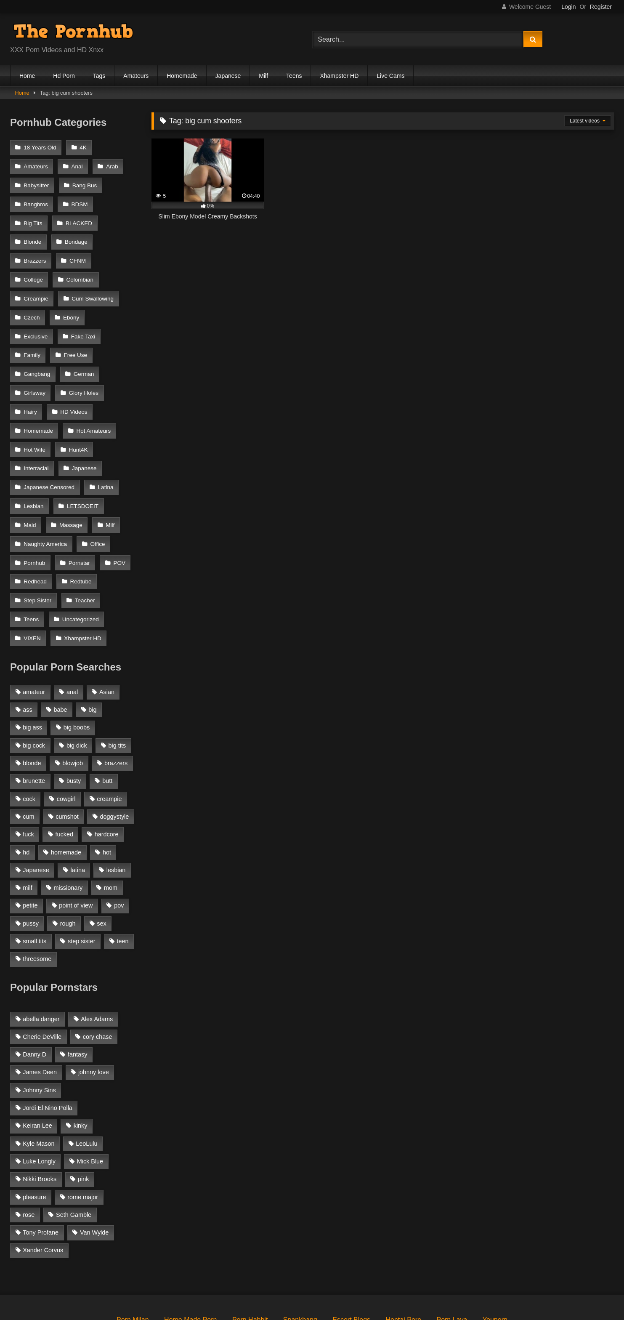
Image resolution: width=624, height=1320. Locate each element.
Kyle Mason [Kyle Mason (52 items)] (38, 1097)
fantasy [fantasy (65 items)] (77, 1008)
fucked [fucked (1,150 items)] (64, 788)
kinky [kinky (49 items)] (81, 1079)
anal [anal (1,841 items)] (72, 646)
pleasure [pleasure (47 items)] (34, 1150)
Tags (99, 75)
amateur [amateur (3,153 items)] (34, 646)
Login (568, 6)
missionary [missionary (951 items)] (67, 841)
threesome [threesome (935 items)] (37, 913)
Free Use (35, 336)
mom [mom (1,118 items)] (110, 841)
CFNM (76, 250)
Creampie (85, 267)
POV (117, 525)
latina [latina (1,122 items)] (78, 824)
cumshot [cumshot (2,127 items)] (67, 770)
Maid (83, 473)
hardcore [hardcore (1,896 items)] (107, 788)
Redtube (79, 542)
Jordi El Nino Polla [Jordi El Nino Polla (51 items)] (47, 1062)
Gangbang (82, 336)
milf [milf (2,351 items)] (27, 841)
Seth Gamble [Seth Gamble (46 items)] (73, 1169)
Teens (294, 75)
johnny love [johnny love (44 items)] (93, 1026)
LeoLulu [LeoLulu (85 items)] (86, 1097)
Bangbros (36, 198)
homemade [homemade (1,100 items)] (66, 806)
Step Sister (37, 559)
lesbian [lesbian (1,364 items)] (116, 824)
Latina (31, 456)
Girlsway (77, 353)
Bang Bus (83, 181)
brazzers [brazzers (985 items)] (115, 717)
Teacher (84, 559)
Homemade (182, 75)
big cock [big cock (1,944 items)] (34, 699)
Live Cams (390, 75)
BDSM (78, 198)
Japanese (228, 75)
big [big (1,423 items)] (92, 663)
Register (601, 6)
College (117, 250)
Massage (35, 490)
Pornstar (78, 525)
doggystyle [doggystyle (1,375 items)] (114, 770)
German (34, 353)
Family (78, 319)
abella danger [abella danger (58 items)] (41, 972)
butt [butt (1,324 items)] (107, 735)
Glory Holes (38, 370)
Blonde (32, 233)
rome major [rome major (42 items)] (82, 1150)
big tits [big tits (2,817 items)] (117, 699)
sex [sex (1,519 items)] (101, 877)
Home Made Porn (190, 1273)
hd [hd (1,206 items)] (26, 806)
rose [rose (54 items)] (29, 1169)
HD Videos (37, 387)
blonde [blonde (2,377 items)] (32, 717)
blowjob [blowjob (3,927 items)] (72, 717)
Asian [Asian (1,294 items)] (106, 646)
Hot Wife (91, 405)
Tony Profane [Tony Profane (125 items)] (40, 1186)
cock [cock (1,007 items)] (29, 752)
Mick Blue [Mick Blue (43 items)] (90, 1115)
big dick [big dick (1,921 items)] (76, 699)
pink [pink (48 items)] (83, 1133)
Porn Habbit (250, 1273)
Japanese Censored (95, 439)
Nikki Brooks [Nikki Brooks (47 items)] (39, 1133)
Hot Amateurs (41, 405)
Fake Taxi (36, 319)
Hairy (82, 370)
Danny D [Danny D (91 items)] (34, 1008)
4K (81, 147)
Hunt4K (33, 422)
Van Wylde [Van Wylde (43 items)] (94, 1186)
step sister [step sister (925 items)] (82, 895)
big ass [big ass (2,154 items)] (32, 681)
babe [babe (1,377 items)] (60, 663)
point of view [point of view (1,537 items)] (76, 859)
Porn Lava (451, 1273)
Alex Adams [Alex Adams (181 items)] (97, 972)
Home (27, 75)
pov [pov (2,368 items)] (119, 859)
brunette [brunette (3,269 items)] (34, 735)
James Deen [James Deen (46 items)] (40, 1026)
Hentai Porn (404, 1273)
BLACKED (77, 216)
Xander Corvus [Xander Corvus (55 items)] (43, 1204)
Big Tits (33, 216)
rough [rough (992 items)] (68, 877)
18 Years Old (40, 147)
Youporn (495, 1273)
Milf (263, 75)
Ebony (32, 301)
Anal (76, 164)
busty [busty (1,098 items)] (73, 735)
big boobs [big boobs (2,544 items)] (77, 681)
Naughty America (45, 508)
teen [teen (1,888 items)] (122, 895)
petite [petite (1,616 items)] (30, 859)
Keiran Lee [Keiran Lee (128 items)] (37, 1079)
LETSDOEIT (39, 473)
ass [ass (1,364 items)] (27, 663)
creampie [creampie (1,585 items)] (109, 752)
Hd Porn (63, 75)
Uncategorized (79, 576)
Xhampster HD (339, 75)
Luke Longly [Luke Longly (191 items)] (39, 1115)
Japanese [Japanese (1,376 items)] (36, 824)
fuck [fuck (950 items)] (28, 788)
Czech (96, 284)
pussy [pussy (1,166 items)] (31, 877)
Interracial (77, 422)
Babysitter (36, 181)
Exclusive (74, 301)
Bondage (75, 233)
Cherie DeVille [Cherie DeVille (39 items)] (42, 990)
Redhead (35, 542)
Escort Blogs (351, 1273)
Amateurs (136, 75)
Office (96, 508)
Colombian (37, 267)
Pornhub (34, 525)
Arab (110, 164)
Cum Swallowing (45, 284)
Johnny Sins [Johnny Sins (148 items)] (39, 1044)
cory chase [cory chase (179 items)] (97, 990)
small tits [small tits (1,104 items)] (34, 895)
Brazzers (35, 250)
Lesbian (71, 456)
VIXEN (32, 593)
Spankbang (300, 1273)
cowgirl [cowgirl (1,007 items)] (66, 752)
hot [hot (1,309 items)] (107, 806)
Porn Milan (133, 1273)
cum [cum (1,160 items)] (28, 770)
